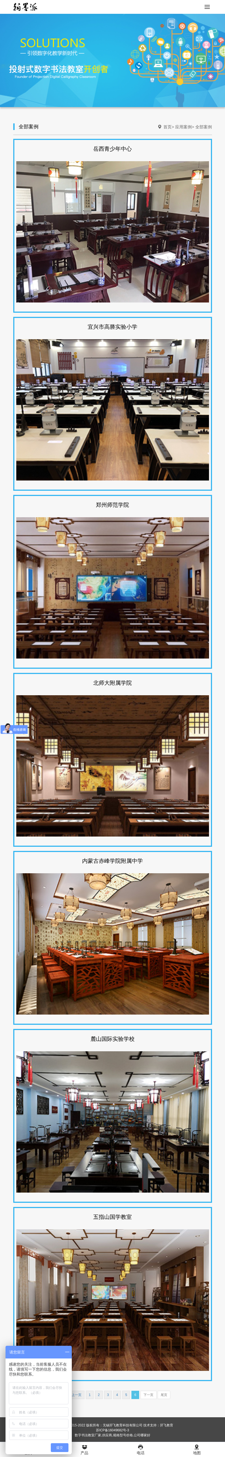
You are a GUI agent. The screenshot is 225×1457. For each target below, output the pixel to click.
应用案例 (183, 126)
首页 (167, 126)
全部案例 (203, 126)
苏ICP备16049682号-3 (112, 1430)
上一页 (76, 1395)
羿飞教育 (166, 1425)
